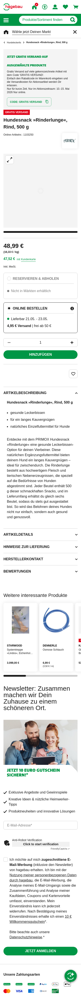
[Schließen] (75, 31)
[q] (43, 20)
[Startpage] (12, 6)
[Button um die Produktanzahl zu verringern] (7, 342)
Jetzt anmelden (40, 951)
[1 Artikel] (40, 342)
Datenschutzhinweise (26, 937)
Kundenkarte (28, 259)
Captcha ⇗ (60, 849)
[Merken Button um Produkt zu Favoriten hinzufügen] (73, 373)
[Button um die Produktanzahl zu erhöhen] (73, 342)
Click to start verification (40, 844)
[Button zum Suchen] (72, 20)
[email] (40, 825)
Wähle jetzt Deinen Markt (31, 32)
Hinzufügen (40, 354)
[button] (6, 20)
